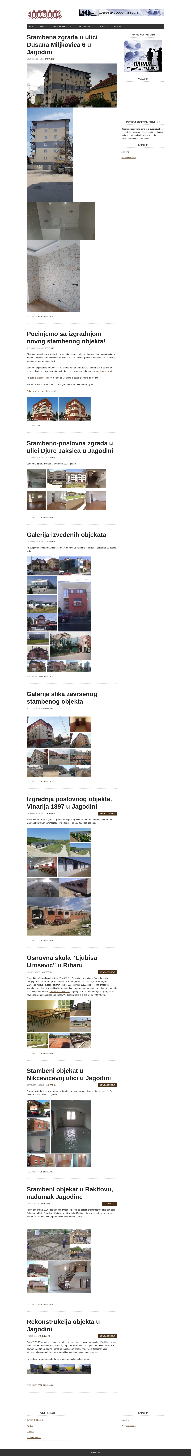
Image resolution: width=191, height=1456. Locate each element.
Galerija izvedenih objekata (66, 534)
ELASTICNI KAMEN (35, 1420)
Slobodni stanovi (44, 378)
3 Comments (109, 1204)
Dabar (44, 14)
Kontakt (30, 1426)
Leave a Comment (107, 813)
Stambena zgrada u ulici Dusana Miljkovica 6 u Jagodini (62, 44)
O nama (30, 1432)
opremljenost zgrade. (103, 371)
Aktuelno (42, 426)
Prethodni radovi (45, 316)
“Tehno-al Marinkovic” (59, 991)
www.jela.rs (95, 1352)
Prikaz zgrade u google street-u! (41, 391)
